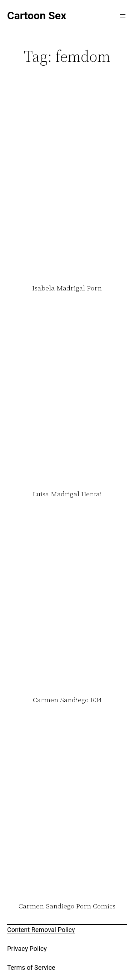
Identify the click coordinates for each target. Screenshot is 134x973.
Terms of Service (31, 967)
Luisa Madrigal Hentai (67, 494)
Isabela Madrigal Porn (67, 288)
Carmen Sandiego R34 (67, 700)
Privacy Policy (27, 948)
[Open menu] (122, 15)
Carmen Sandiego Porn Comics (67, 906)
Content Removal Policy (41, 929)
